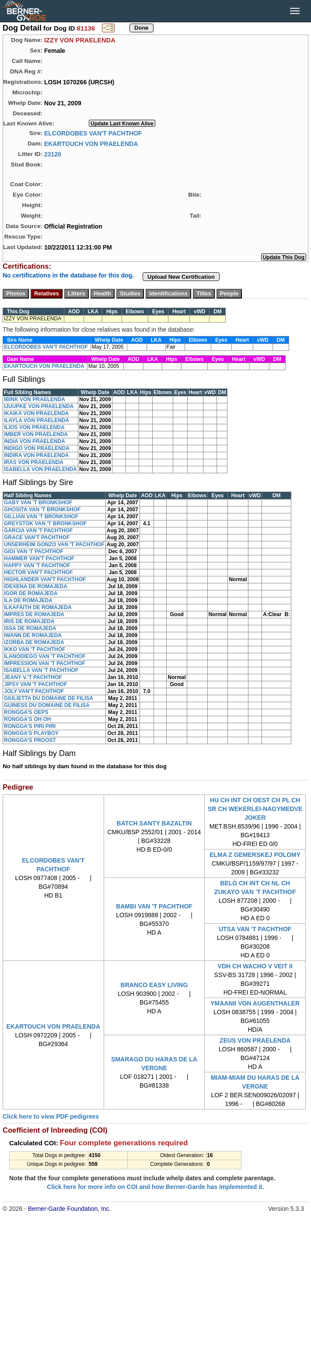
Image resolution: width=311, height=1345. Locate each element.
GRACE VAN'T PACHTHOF (37, 537)
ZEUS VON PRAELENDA (255, 1040)
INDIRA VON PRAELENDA (36, 455)
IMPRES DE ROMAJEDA (34, 614)
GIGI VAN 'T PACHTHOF (33, 551)
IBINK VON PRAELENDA (34, 399)
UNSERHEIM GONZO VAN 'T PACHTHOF (54, 544)
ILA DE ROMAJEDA (28, 600)
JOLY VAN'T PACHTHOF (34, 691)
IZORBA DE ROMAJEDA (34, 642)
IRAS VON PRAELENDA (33, 462)
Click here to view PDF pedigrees (51, 1116)
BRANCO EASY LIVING (154, 984)
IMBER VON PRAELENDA (36, 434)
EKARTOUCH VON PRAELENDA (91, 143)
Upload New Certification (181, 277)
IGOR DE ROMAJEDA (31, 593)
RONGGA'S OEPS (26, 712)
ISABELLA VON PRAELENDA (40, 469)
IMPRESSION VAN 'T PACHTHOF (44, 663)
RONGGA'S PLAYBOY (31, 733)
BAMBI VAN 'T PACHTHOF (154, 906)
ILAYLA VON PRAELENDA (36, 420)
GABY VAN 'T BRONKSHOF (38, 502)
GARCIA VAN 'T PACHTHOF (38, 530)
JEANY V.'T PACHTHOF (33, 677)
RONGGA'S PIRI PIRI (30, 726)
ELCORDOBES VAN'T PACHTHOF (93, 132)
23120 (52, 153)
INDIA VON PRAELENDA (34, 441)
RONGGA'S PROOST (30, 740)
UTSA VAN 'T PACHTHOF (255, 929)
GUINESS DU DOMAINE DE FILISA (47, 705)
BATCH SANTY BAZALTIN (154, 823)
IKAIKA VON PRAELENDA (36, 413)
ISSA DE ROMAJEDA (30, 628)
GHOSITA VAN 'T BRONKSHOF (42, 509)
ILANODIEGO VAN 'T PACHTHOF (44, 656)
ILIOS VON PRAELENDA (34, 427)
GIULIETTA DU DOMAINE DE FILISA (48, 698)
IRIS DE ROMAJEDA (29, 621)
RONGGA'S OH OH (27, 719)
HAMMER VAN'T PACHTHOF (39, 558)
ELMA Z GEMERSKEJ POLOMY (255, 854)
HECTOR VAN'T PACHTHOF (38, 572)
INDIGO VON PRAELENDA (37, 448)
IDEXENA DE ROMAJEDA (35, 586)
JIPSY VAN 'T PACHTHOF (35, 684)
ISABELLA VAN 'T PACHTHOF (41, 670)
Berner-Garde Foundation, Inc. (69, 1208)
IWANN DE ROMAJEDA (33, 635)
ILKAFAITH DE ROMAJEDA (38, 607)
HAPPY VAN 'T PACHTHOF (37, 565)
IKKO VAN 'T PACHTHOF (34, 649)
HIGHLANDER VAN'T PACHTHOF (45, 579)
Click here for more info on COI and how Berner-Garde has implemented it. (155, 1186)
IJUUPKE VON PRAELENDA (38, 406)
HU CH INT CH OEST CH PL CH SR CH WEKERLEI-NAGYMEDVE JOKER (255, 809)
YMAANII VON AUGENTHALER (255, 1003)
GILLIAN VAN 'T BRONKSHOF (41, 516)
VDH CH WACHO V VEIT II (255, 966)
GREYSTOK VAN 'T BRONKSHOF (45, 523)
